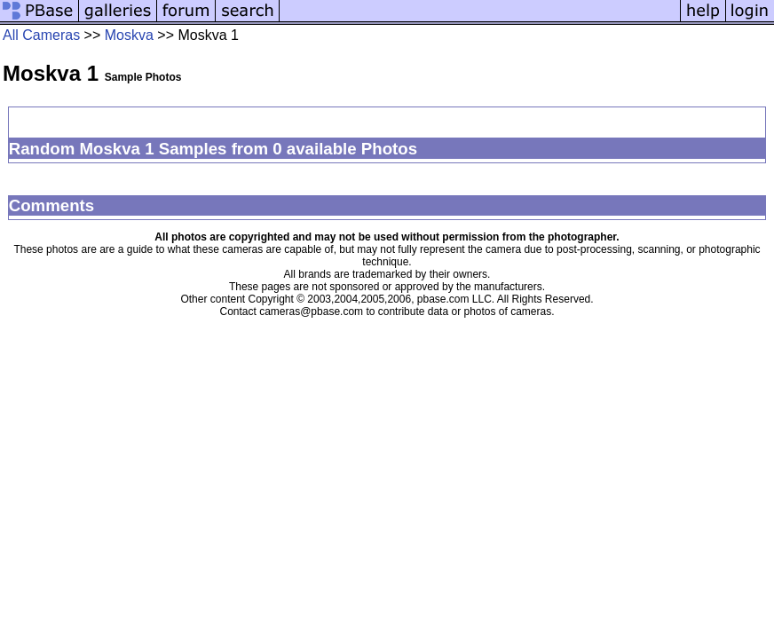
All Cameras (41, 35)
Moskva (129, 35)
